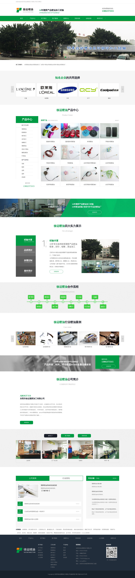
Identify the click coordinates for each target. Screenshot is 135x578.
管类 (23, 163)
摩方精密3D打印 (32, 529)
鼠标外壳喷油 (50, 132)
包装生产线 (49, 533)
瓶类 (23, 167)
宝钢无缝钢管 (41, 533)
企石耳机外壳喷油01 (89, 154)
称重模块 (24, 529)
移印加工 (24, 135)
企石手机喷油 (109, 175)
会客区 (80, 450)
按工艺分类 (25, 125)
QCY (88, 97)
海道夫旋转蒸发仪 (78, 529)
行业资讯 (66, 478)
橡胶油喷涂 (25, 152)
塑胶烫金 (24, 146)
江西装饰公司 (42, 529)
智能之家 (29, 533)
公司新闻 (32, 478)
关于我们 (44, 18)
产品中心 (32, 18)
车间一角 (106, 450)
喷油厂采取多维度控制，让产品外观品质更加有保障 (104, 509)
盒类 (23, 170)
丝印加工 (24, 139)
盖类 (23, 173)
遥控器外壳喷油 (70, 132)
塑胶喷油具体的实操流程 (49, 485)
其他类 (23, 177)
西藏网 (35, 533)
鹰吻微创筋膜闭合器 (59, 533)
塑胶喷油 (24, 129)
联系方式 (100, 18)
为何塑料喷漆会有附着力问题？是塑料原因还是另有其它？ (104, 499)
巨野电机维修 (96, 529)
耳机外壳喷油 (50, 154)
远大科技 (68, 533)
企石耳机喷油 (109, 154)
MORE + (115, 478)
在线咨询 (94, 212)
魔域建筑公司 (50, 529)
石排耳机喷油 (50, 175)
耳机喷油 (70, 154)
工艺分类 (53, 544)
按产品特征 (25, 160)
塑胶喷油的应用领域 (97, 491)
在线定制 (89, 538)
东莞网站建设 (105, 529)
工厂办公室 (54, 450)
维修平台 (112, 529)
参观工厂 (40, 550)
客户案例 (55, 18)
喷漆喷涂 (24, 132)
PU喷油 (24, 156)
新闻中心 (66, 18)
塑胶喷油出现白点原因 (52, 519)
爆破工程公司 (88, 529)
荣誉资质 (77, 18)
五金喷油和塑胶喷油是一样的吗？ (52, 511)
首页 (21, 18)
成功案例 (40, 555)
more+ (117, 120)
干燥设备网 (59, 529)
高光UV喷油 (25, 149)
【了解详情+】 (45, 491)
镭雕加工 (24, 142)
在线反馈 (88, 18)
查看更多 (26, 422)
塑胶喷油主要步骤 (96, 483)
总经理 (28, 450)
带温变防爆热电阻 (67, 529)
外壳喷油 (89, 132)
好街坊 (19, 533)
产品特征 (65, 544)
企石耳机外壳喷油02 (89, 175)
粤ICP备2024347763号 (81, 574)
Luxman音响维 (85, 533)
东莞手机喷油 (70, 175)
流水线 (24, 533)
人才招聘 (101, 538)
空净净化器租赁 (76, 533)
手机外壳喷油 (109, 132)
